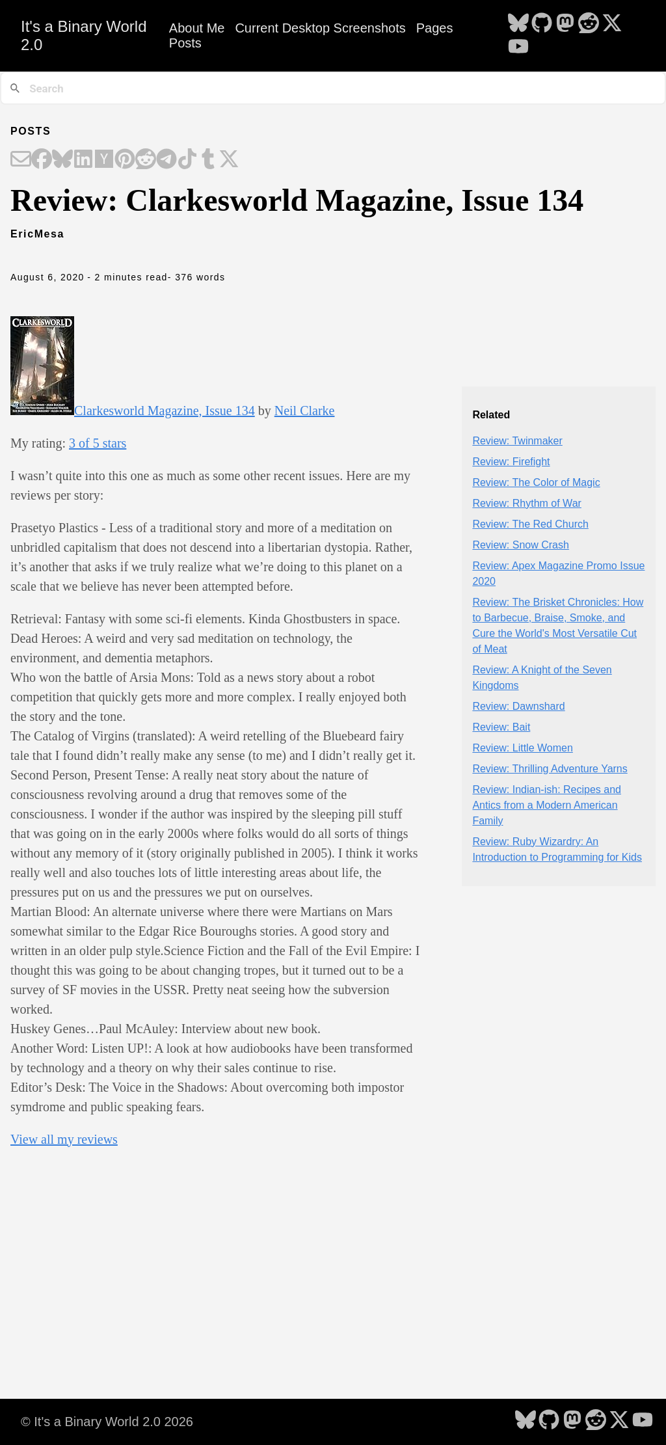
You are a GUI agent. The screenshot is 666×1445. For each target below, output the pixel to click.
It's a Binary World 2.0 (84, 35)
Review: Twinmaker (517, 440)
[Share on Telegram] (166, 160)
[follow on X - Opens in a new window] (612, 24)
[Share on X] (229, 160)
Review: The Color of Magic (536, 482)
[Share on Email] (20, 160)
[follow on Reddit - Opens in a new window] (588, 24)
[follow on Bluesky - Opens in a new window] (518, 24)
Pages (434, 28)
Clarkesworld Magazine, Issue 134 (164, 410)
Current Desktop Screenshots (320, 28)
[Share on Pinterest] (124, 160)
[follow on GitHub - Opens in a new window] (541, 24)
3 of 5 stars (97, 443)
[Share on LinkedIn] (83, 160)
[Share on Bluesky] (62, 160)
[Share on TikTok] (187, 160)
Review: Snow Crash (520, 544)
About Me (197, 28)
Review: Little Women (522, 747)
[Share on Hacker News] (104, 160)
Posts (185, 43)
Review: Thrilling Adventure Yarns (549, 768)
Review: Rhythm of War (526, 503)
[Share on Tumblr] (208, 160)
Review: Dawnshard (518, 706)
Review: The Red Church (530, 524)
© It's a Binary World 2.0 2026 (107, 1421)
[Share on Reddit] (145, 160)
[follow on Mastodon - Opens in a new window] (565, 24)
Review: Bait (501, 727)
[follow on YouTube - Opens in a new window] (518, 47)
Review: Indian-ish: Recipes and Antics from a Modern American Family (546, 805)
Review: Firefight (511, 461)
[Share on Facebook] (41, 160)
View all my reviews (64, 1139)
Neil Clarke (304, 410)
